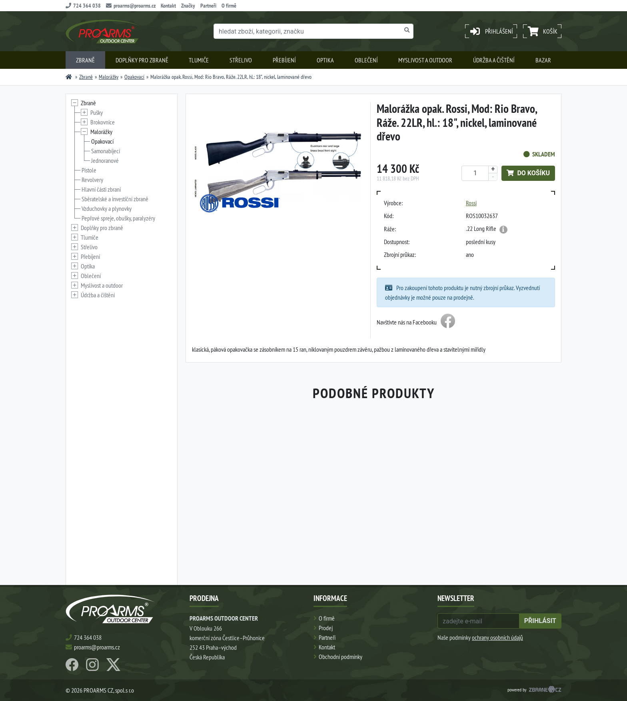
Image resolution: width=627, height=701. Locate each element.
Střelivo (241, 60)
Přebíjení (284, 60)
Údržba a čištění (494, 60)
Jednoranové (105, 160)
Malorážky (108, 76)
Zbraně (85, 60)
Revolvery (92, 180)
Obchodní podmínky (340, 657)
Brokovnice (102, 122)
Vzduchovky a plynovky (107, 208)
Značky (188, 5)
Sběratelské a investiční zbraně (115, 199)
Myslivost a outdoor (425, 60)
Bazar (543, 60)
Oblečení (366, 60)
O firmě (229, 5)
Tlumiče (199, 60)
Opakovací (134, 76)
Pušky (96, 112)
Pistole (89, 170)
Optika (325, 60)
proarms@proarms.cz (131, 5)
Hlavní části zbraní (101, 189)
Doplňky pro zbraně (142, 60)
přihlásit (540, 621)
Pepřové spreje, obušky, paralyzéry (118, 218)
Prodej (326, 628)
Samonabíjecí (105, 151)
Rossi (471, 203)
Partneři (208, 5)
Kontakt (168, 5)
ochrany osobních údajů (497, 637)
